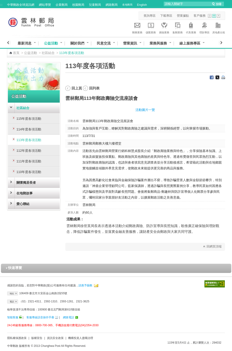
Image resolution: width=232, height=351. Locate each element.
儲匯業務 (150, 27)
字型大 (218, 16)
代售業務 (191, 27)
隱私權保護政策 (17, 338)
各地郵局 (127, 4)
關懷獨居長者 (26, 182)
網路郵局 (112, 4)
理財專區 (204, 27)
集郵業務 (177, 27)
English (142, 4)
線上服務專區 (189, 43)
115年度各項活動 (28, 118)
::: (1, 4)
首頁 (16, 53)
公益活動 (51, 43)
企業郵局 (62, 4)
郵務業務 (137, 27)
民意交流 (104, 43)
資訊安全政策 (55, 338)
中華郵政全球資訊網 (20, 4)
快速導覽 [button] (14, 268)
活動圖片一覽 (145, 110)
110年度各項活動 (28, 172)
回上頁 (77, 88)
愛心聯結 (22, 204)
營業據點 (183, 15)
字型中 (214, 16)
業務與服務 (158, 43)
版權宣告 (36, 338)
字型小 (209, 16)
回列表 (94, 88)
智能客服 (12, 317)
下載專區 (166, 15)
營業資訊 (130, 43)
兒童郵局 (95, 4)
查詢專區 (150, 15)
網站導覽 (45, 4)
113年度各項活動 (28, 140)
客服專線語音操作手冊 (40, 317)
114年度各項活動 (28, 129)
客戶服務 (200, 15)
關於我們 (77, 43)
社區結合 (48, 53)
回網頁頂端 (214, 246)
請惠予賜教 (85, 285)
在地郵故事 (24, 193)
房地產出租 (218, 27)
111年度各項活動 (28, 161)
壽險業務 (164, 27)
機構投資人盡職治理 (80, 338)
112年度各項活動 (28, 150)
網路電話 (68, 317)
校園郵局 (78, 4)
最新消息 (24, 43)
